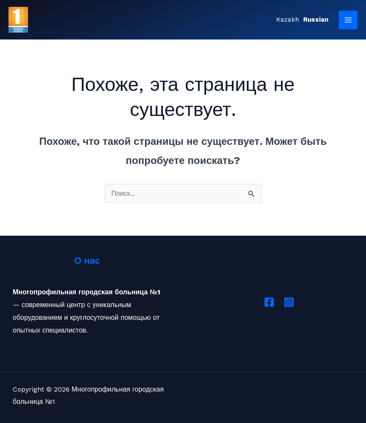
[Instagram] (289, 302)
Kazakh (287, 19)
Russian (315, 19)
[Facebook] (269, 302)
